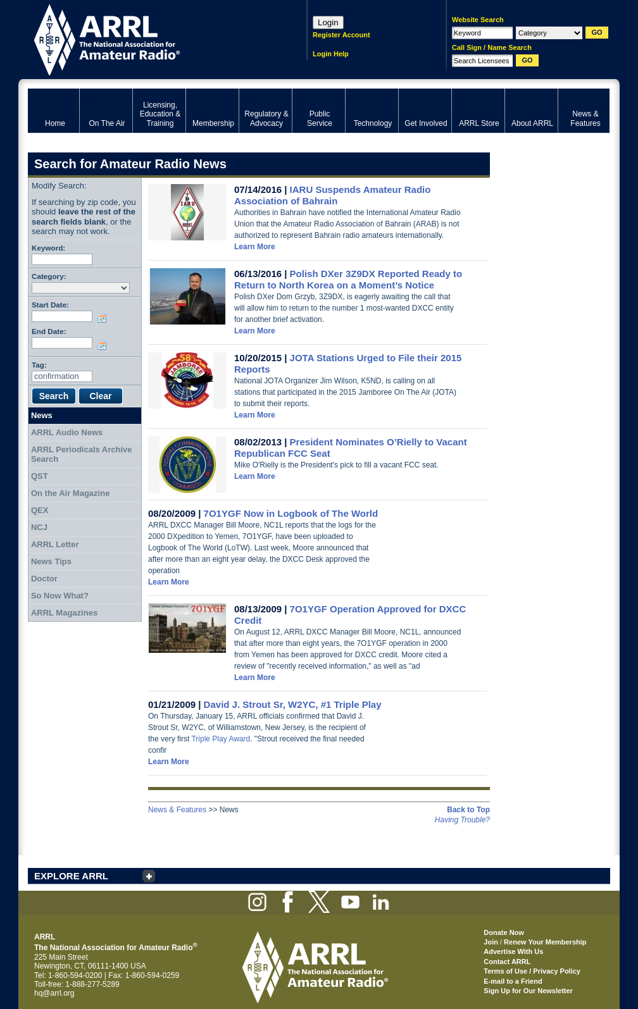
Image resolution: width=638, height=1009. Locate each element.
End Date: (49, 331)
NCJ (39, 527)
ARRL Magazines (64, 612)
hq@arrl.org (54, 993)
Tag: (39, 365)
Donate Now (504, 932)
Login (328, 22)
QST (39, 476)
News (42, 415)
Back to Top (468, 809)
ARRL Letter (55, 544)
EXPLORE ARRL (71, 875)
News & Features (177, 809)
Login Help (331, 54)
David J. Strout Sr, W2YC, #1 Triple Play (293, 704)
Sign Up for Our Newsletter (528, 990)
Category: (49, 276)
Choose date (104, 318)
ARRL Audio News (67, 432)
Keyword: (48, 248)
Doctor (44, 578)
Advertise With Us (513, 951)
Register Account (341, 35)
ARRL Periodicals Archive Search (81, 454)
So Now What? (60, 595)
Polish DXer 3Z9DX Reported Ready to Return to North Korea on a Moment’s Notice (348, 279)
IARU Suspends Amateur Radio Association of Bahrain (332, 195)
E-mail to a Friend (513, 981)
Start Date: (50, 304)
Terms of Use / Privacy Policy (532, 971)
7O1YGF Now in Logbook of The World (291, 513)
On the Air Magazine (70, 493)
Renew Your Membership (545, 942)
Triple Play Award (220, 738)
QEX (39, 510)
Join (491, 942)
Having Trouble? (462, 819)
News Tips (51, 561)
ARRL (151, 38)
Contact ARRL (507, 961)
